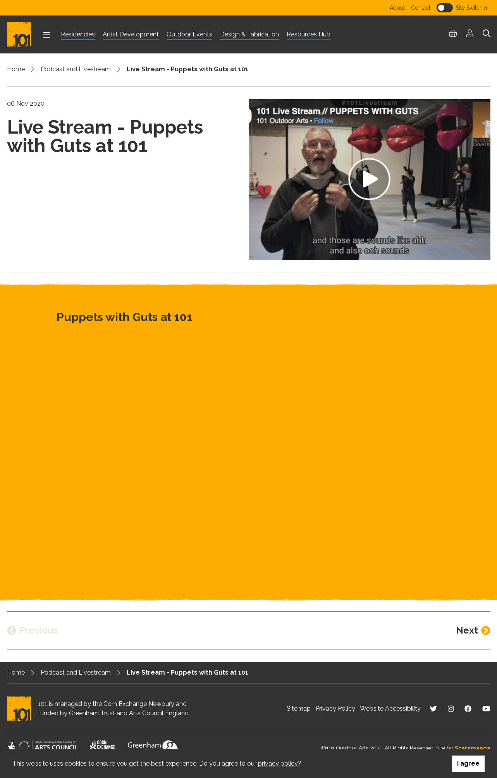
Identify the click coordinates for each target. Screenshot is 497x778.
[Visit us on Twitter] (433, 708)
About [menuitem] (397, 8)
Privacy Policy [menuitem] (335, 708)
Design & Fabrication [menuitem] (249, 34)
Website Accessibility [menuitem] (390, 708)
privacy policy (278, 763)
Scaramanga (472, 748)
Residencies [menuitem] (78, 34)
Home (16, 69)
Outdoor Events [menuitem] (189, 34)
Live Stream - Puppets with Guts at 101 (187, 69)
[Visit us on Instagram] (451, 708)
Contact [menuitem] (420, 8)
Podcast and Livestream (76, 69)
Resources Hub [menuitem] (308, 34)
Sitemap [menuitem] (299, 708)
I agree (468, 763)
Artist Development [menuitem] (131, 34)
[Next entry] (473, 630)
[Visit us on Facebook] (467, 708)
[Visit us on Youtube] (486, 708)
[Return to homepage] (22, 34)
